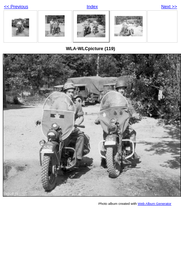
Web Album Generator (154, 204)
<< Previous (16, 6)
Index (92, 6)
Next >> (169, 6)
